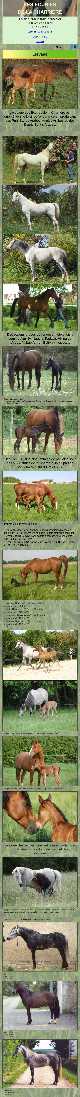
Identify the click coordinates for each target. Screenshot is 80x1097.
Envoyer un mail (39, 37)
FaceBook (40, 42)
